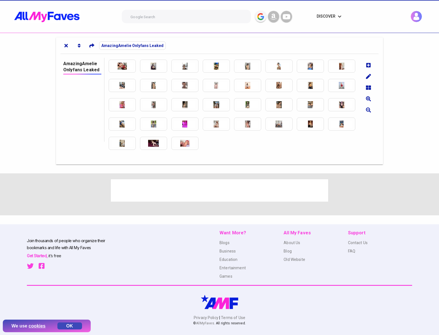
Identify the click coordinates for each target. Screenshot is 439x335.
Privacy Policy (206, 317)
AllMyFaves (205, 323)
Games (226, 276)
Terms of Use (232, 317)
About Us (292, 242)
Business (228, 251)
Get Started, (37, 255)
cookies (37, 326)
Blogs (225, 242)
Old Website (294, 259)
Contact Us (358, 242)
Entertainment (233, 268)
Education (228, 259)
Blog (288, 251)
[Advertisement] (219, 190)
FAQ (351, 251)
